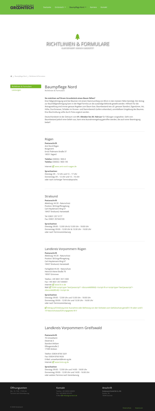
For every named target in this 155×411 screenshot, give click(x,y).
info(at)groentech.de (70, 395)
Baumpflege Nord (77, 7)
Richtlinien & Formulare (21, 86)
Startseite (47, 7)
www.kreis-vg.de (62, 362)
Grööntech (59, 7)
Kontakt (104, 7)
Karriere (93, 7)
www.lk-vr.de (60, 284)
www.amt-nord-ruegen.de (65, 166)
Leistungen (16, 90)
